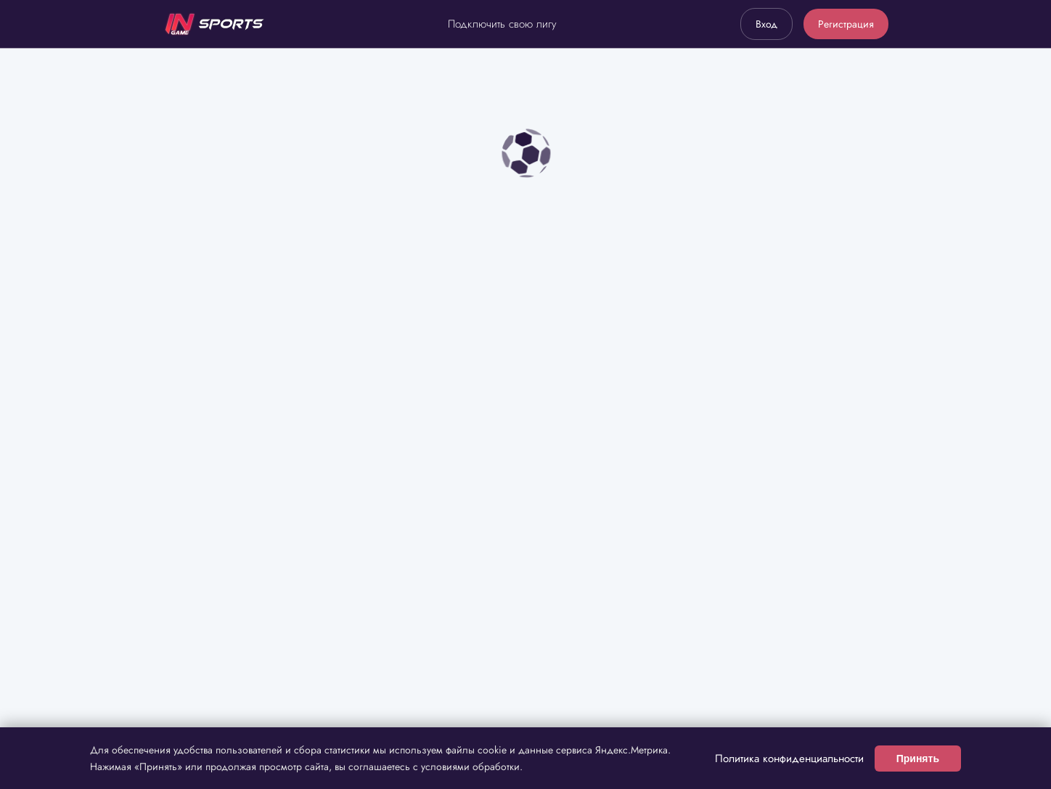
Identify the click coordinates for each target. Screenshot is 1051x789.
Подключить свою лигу (502, 24)
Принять (917, 758)
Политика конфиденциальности (789, 758)
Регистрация (846, 24)
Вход (766, 24)
